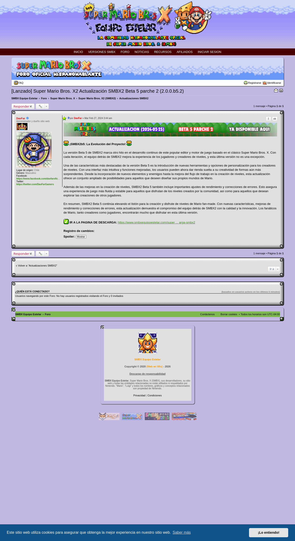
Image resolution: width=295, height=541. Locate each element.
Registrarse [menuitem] (254, 82)
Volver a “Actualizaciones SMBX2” (37, 265)
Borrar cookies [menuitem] (229, 314)
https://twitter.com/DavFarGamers (35, 184)
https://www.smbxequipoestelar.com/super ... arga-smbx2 (156, 222)
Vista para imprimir (281, 90)
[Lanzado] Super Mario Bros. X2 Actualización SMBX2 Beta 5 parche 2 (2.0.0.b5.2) (97, 91)
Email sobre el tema (276, 90)
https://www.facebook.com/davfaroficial (38, 178)
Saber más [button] (182, 532)
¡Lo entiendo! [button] (268, 532)
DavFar (20, 118)
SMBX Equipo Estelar (147, 359)
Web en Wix (154, 366)
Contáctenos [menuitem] (207, 314)
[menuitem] (139, 395)
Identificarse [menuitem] (274, 82)
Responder (21, 106)
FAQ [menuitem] (20, 82)
